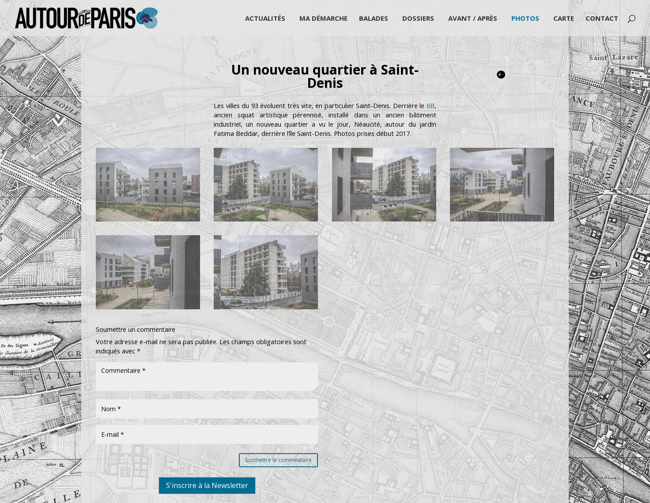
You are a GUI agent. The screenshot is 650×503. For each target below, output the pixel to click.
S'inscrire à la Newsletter (207, 485)
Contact (602, 19)
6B (431, 105)
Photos (525, 19)
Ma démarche (323, 19)
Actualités (265, 19)
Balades (373, 19)
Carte (563, 19)
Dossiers (418, 19)
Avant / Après (472, 19)
